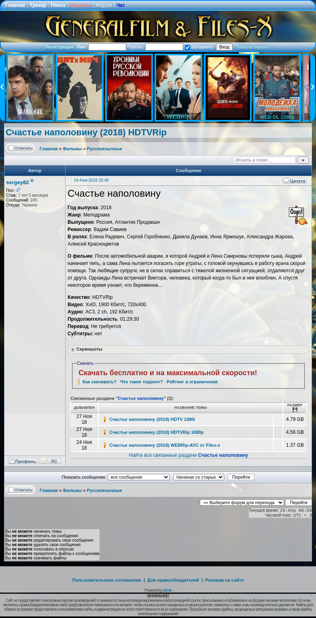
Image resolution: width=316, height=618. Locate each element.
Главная (15, 5)
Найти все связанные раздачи (188, 455)
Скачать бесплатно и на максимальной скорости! (167, 373)
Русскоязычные (104, 148)
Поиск (58, 5)
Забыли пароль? (253, 46)
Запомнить (199, 46)
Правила (80, 5)
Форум (103, 5)
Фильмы (72, 148)
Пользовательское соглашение (106, 580)
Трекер (38, 5)
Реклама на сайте (224, 580)
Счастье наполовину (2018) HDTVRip (86, 132)
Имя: (101, 46)
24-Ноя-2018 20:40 (91, 180)
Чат (121, 5)
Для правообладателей (173, 580)
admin (167, 590)
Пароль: (155, 46)
